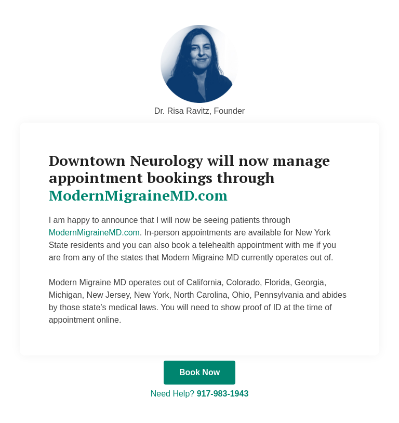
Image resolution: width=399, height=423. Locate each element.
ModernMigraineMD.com (138, 195)
